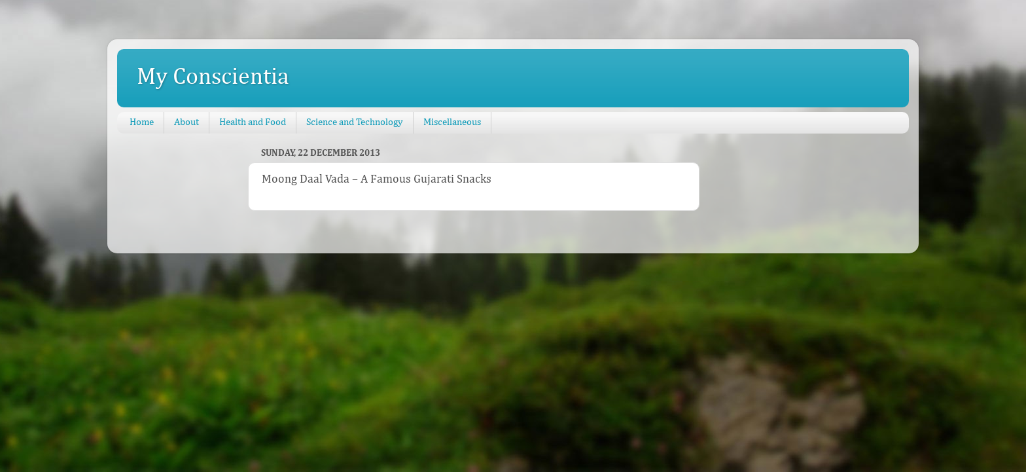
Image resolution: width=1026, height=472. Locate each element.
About (186, 122)
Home (142, 122)
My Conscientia (213, 77)
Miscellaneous (452, 122)
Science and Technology (354, 122)
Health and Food (252, 122)
